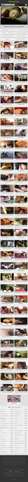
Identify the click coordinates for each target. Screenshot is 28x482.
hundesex (2, 94)
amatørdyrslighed (18, 194)
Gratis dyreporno (22, 29)
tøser (21, 72)
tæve (5, 194)
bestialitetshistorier (21, 32)
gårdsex (7, 39)
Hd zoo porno (9, 194)
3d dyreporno (4, 29)
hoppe (9, 404)
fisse (2, 360)
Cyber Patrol (17, 471)
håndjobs (21, 61)
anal (15, 437)
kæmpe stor (3, 445)
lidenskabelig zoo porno (5, 428)
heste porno (17, 72)
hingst (4, 32)
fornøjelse (17, 61)
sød (22, 105)
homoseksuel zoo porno (8, 72)
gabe (2, 72)
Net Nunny (11, 471)
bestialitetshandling (6, 447)
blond (15, 423)
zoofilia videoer (21, 39)
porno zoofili (5, 205)
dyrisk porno (22, 83)
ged (23, 72)
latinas (16, 50)
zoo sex (2, 116)
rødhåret (19, 338)
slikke (5, 216)
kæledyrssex (17, 447)
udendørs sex (4, 451)
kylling (13, 29)
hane (15, 428)
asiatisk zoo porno (21, 50)
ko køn (2, 216)
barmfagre (11, 32)
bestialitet (8, 83)
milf (15, 271)
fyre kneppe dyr (18, 205)
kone (15, 238)
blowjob (3, 439)
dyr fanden (21, 183)
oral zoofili (17, 116)
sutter (6, 105)
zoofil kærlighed (4, 382)
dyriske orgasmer (9, 227)
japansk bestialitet (20, 238)
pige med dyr (8, 50)
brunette (16, 105)
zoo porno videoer (23, 349)
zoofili (16, 94)
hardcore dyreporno (7, 36)
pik (1, 50)
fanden (2, 238)
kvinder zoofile (21, 36)
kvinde (4, 50)
